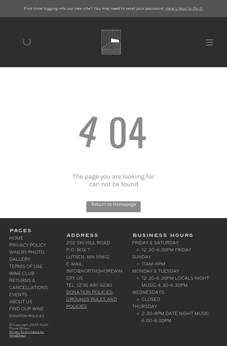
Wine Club (21, 273)
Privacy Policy (27, 245)
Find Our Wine (26, 309)
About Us (20, 301)
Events (18, 294)
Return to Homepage (113, 204)
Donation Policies (26, 316)
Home (16, 238)
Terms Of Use (26, 266)
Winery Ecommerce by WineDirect (26, 333)
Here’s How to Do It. (184, 8)
